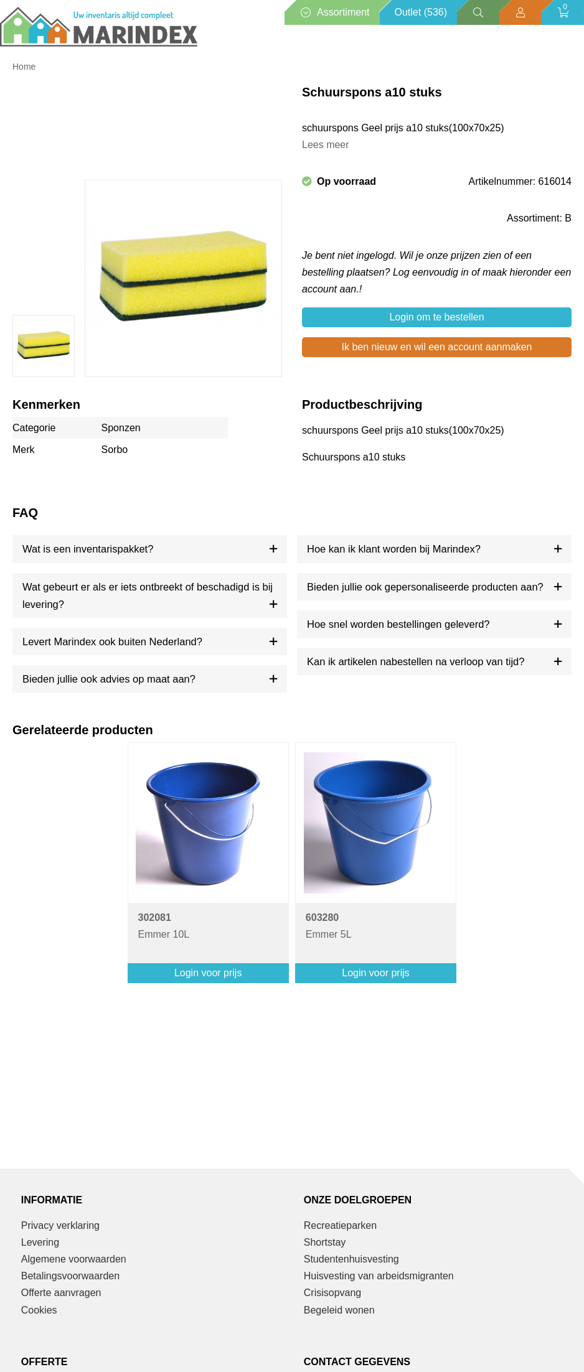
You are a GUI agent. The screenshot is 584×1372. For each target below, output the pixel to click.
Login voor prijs (208, 973)
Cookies (39, 1310)
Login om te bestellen (436, 317)
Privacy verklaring (60, 1225)
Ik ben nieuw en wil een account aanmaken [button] (437, 347)
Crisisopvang (332, 1292)
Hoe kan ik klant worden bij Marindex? (394, 548)
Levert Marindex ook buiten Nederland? (112, 641)
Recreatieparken (340, 1225)
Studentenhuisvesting (351, 1259)
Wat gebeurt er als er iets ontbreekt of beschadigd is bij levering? (147, 595)
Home (23, 67)
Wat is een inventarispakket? (87, 548)
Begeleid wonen (339, 1310)
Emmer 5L (329, 926)
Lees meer (325, 144)
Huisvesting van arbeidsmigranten (379, 1276)
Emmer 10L (164, 926)
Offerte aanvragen (61, 1292)
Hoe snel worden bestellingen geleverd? (398, 624)
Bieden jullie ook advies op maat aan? (108, 678)
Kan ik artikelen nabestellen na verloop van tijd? (415, 661)
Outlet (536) (421, 12)
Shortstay (325, 1242)
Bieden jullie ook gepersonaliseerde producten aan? (425, 586)
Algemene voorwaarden (73, 1259)
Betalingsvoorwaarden (70, 1276)
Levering (40, 1242)
